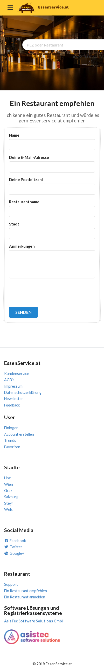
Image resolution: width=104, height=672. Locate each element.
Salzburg (11, 497)
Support (11, 584)
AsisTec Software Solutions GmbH (34, 621)
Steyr (8, 503)
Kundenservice (16, 373)
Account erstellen (19, 434)
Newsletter (13, 398)
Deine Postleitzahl (26, 179)
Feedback (12, 405)
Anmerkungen (22, 246)
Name (14, 135)
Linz (7, 478)
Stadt (14, 224)
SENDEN (23, 312)
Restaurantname (24, 201)
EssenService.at (53, 7)
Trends (10, 440)
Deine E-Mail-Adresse (29, 157)
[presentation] (48, 293)
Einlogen (11, 428)
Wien (8, 484)
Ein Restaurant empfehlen (25, 591)
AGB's (9, 380)
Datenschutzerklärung (22, 392)
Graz (8, 490)
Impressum (13, 386)
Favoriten (12, 447)
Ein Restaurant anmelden (24, 597)
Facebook (15, 540)
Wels (8, 509)
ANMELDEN (84, 56)
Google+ (14, 553)
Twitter (13, 547)
